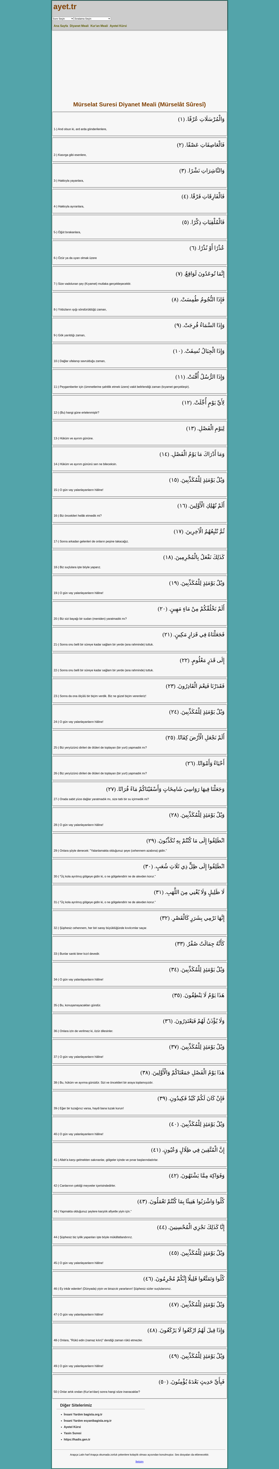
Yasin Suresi (72, 1433)
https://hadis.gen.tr (77, 1439)
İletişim (140, 1461)
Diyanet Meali (79, 25)
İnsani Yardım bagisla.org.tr (83, 1414)
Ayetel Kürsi (118, 25)
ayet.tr (65, 6)
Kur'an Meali (99, 25)
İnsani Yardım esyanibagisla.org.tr (88, 1420)
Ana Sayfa (61, 25)
